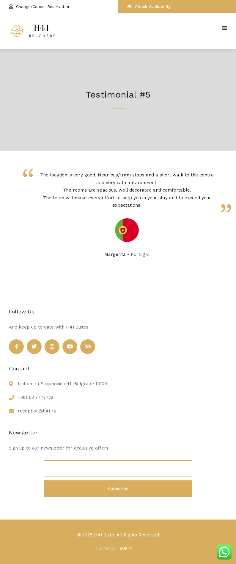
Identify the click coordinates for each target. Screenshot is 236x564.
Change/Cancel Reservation (39, 6)
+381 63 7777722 (35, 397)
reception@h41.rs (37, 411)
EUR (125, 548)
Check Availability (149, 6)
